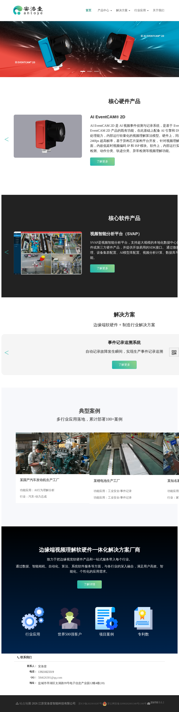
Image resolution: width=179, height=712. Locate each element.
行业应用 (141, 10)
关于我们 (158, 10)
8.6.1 (157, 703)
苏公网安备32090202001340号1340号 (125, 703)
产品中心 (105, 10)
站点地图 (23, 703)
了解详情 (89, 584)
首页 (88, 10)
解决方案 (123, 10)
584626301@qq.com (50, 677)
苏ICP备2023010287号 (90, 703)
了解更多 (102, 161)
